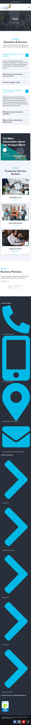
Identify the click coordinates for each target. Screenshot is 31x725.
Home (13, 22)
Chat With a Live (15, 197)
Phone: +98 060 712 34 (22, 156)
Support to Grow (15, 249)
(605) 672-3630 (15, 1)
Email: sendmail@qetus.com (9, 156)
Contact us (4, 281)
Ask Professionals (15, 223)
